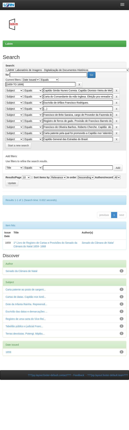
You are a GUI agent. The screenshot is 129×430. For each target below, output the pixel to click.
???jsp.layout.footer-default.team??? (107, 375)
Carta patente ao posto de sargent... (26, 289)
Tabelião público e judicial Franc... (24, 326)
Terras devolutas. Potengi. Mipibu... (25, 333)
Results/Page (13, 177)
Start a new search (18, 145)
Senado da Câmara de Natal (97, 242)
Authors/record (104, 177)
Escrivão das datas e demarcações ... (26, 311)
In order (71, 177)
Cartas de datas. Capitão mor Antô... (26, 296)
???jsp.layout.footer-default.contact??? (49, 375)
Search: (10, 65)
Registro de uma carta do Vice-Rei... (26, 318)
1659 (8, 352)
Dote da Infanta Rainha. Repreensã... (26, 304)
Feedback (78, 375)
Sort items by (42, 177)
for (7, 74)
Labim (9, 43)
